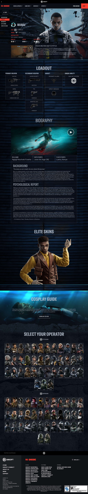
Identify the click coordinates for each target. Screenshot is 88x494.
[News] (11, 471)
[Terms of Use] (11, 480)
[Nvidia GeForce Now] (64, 467)
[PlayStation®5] (48, 472)
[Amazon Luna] (48, 476)
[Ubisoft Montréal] (32, 467)
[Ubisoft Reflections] (32, 476)
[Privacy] (11, 479)
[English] (76, 459)
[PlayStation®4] (48, 473)
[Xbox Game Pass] (48, 467)
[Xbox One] (48, 470)
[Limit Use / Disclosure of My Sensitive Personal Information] (11, 487)
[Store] (11, 465)
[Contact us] (11, 478)
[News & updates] (18, 6)
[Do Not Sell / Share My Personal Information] (11, 484)
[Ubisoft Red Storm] (32, 475)
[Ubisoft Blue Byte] (32, 470)
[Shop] (84, 6)
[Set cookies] (5, 489)
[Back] (5, 12)
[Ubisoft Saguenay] (32, 478)
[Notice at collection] (11, 482)
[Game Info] (28, 6)
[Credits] (32, 483)
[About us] (11, 469)
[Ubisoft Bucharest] (32, 472)
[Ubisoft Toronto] (32, 481)
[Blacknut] (64, 468)
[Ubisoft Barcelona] (32, 468)
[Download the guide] (44, 316)
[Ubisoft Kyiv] (32, 473)
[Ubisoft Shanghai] (32, 479)
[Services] (36, 6)
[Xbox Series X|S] (48, 468)
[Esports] (44, 6)
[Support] (11, 473)
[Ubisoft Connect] (11, 467)
